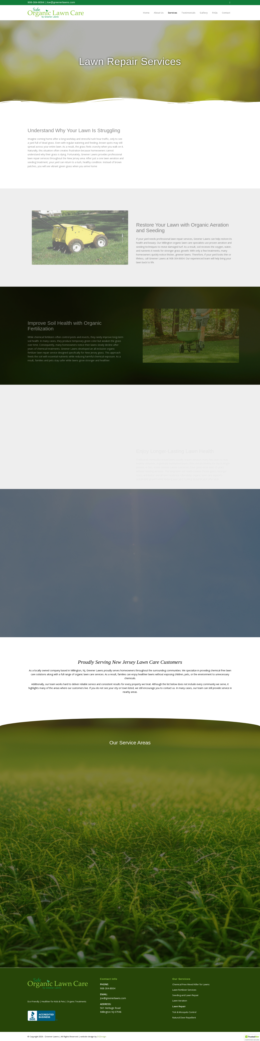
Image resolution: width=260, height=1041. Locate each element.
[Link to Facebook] (229, 2)
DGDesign (101, 1036)
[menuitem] (146, 12)
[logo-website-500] (56, 12)
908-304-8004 (36, 2)
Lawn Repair (179, 1006)
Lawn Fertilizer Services (184, 989)
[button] (252, 1038)
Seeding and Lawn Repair (185, 995)
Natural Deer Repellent (184, 1017)
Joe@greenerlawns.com (60, 2)
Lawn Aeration (179, 1000)
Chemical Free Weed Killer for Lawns (191, 984)
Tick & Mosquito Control (184, 1012)
